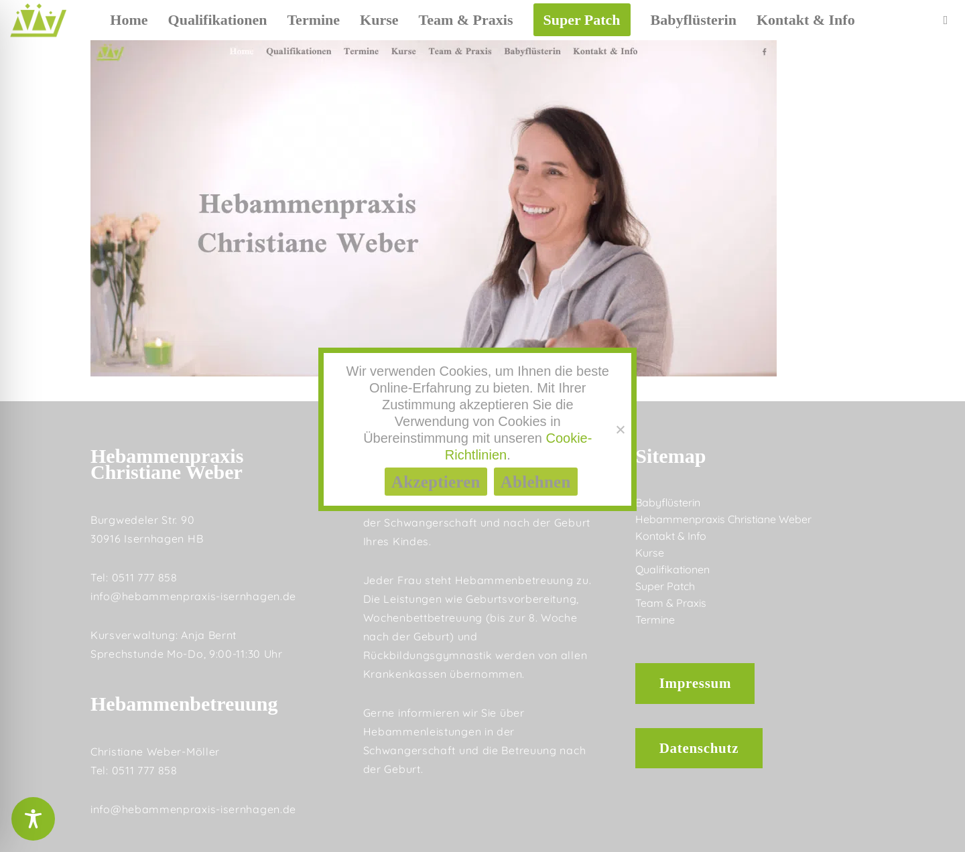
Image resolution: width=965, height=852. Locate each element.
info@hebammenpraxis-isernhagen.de (193, 596)
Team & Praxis (670, 603)
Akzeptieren (435, 482)
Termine (655, 619)
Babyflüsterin (667, 502)
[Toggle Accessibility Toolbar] (33, 819)
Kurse (649, 552)
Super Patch (665, 586)
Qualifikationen (672, 569)
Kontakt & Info (670, 536)
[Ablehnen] (620, 429)
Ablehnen (536, 482)
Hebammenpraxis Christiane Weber (723, 519)
